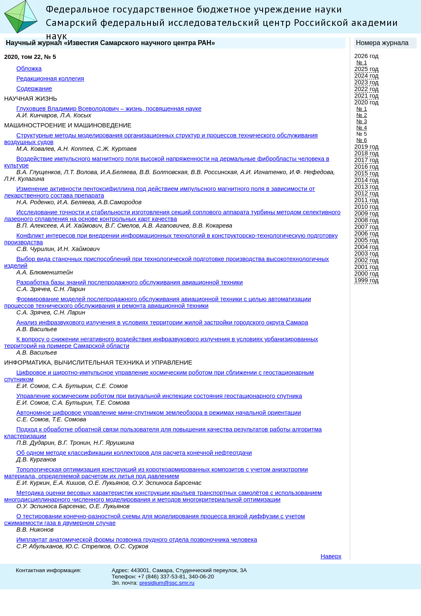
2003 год (366, 253)
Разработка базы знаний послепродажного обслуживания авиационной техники (129, 282)
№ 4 (361, 127)
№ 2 (361, 115)
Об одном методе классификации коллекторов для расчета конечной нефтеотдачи (134, 452)
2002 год (366, 260)
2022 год (366, 89)
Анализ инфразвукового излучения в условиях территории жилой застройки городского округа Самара (162, 322)
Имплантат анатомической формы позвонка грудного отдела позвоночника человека (136, 539)
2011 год (366, 200)
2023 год (366, 82)
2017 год (366, 160)
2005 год (366, 240)
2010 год (366, 206)
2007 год (366, 226)
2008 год (366, 220)
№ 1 (361, 62)
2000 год (366, 273)
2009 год (366, 213)
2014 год (366, 180)
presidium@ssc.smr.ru (166, 583)
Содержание (34, 88)
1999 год (366, 280)
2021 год (366, 95)
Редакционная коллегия (50, 78)
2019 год (366, 146)
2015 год (366, 173)
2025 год (366, 69)
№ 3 (361, 121)
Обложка (29, 68)
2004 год (366, 246)
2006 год (366, 233)
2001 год (366, 267)
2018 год (366, 153)
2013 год (366, 186)
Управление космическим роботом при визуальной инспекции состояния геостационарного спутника (159, 396)
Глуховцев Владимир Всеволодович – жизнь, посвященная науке (108, 108)
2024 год (366, 75)
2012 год (366, 193)
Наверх (331, 556)
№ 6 (361, 140)
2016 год (366, 166)
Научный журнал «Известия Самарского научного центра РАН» (110, 42)
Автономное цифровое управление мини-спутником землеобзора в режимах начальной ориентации (158, 412)
